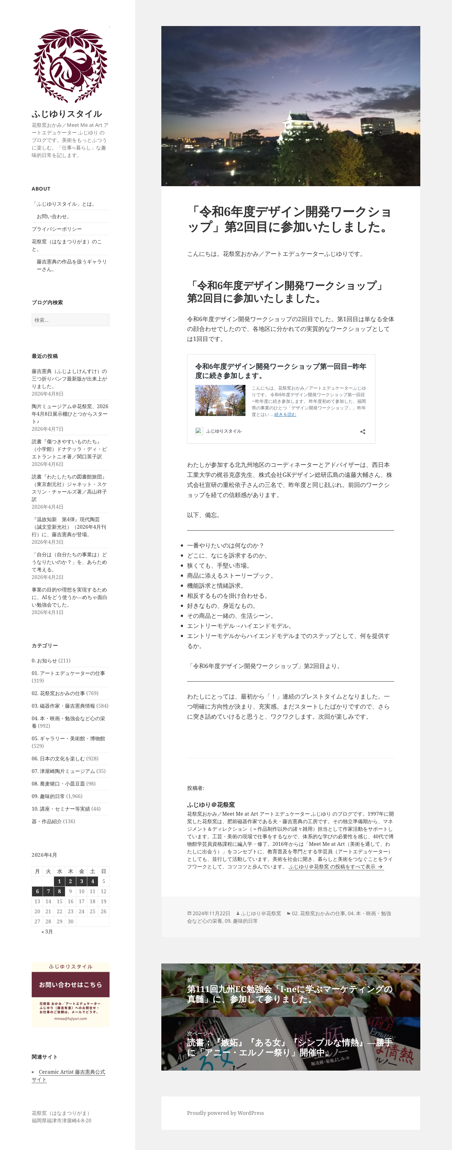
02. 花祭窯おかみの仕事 (58, 693)
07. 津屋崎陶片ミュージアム (63, 771)
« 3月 (47, 931)
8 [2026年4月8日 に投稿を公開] (59, 891)
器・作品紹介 (47, 821)
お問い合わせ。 (54, 216)
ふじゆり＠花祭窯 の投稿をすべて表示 (333, 866)
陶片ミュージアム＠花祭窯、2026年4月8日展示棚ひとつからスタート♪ (70, 414)
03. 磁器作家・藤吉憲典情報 (63, 705)
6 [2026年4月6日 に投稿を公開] (37, 891)
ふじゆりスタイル (67, 113)
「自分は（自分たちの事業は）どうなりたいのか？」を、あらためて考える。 (69, 562)
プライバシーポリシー (57, 228)
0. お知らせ (44, 660)
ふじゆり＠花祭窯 (261, 913)
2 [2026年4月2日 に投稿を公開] (70, 881)
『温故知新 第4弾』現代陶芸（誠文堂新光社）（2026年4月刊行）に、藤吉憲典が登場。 (69, 527)
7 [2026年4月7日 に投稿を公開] (48, 891)
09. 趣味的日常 (48, 796)
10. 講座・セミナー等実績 (61, 808)
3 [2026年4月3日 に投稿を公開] (81, 881)
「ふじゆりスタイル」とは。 (64, 203)
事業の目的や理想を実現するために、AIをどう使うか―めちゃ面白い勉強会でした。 (69, 597)
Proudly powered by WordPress (225, 1113)
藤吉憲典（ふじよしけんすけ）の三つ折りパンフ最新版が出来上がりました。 (69, 379)
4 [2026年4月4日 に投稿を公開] (92, 881)
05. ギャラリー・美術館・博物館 (68, 738)
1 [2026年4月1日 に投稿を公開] (59, 881)
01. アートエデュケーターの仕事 (68, 673)
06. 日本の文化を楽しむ (58, 758)
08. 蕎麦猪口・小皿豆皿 (58, 783)
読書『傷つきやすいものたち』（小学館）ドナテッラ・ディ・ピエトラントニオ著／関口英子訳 (69, 449)
